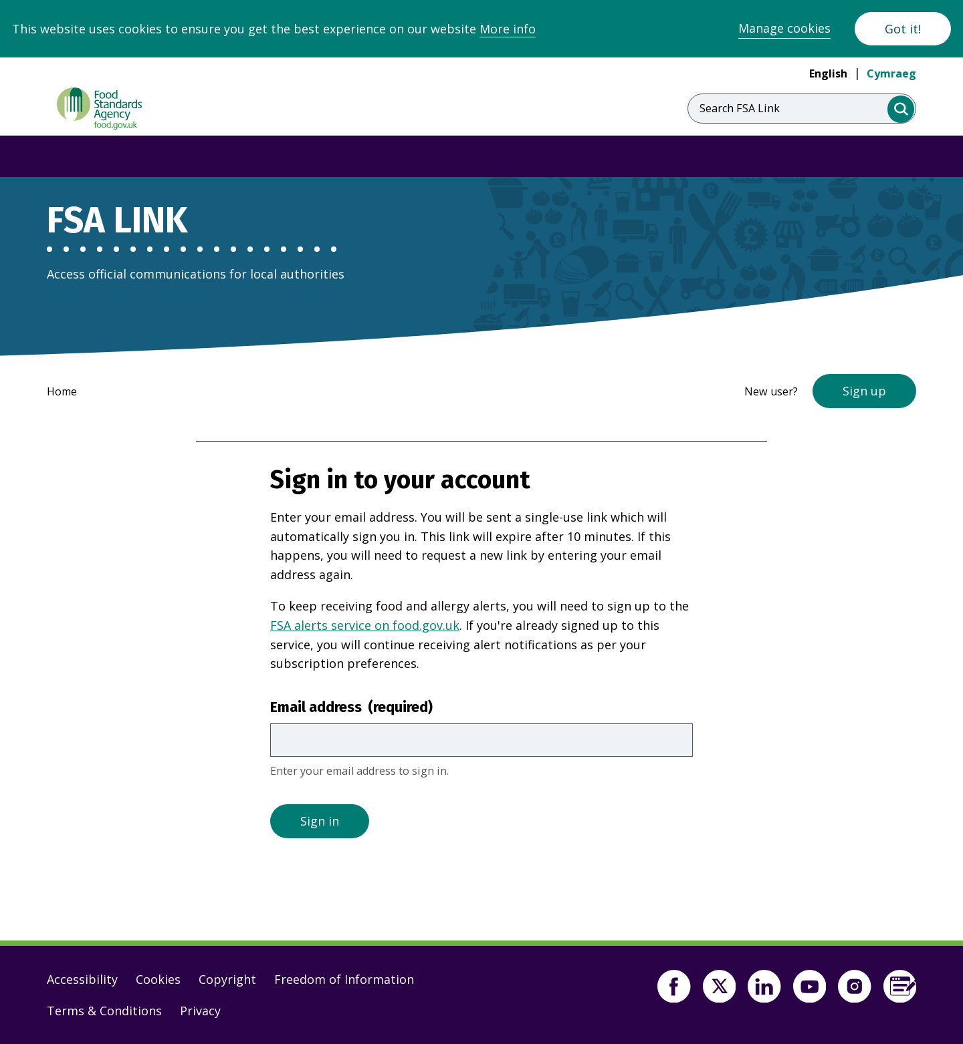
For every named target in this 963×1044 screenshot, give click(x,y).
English (828, 73)
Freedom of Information (344, 979)
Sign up (864, 391)
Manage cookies (784, 28)
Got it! (903, 29)
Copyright (227, 979)
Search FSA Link (740, 108)
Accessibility (82, 979)
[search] (901, 109)
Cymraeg (891, 73)
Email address (351, 707)
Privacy (200, 1011)
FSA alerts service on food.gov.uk (364, 625)
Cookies (158, 979)
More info (507, 29)
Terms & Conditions (104, 1011)
